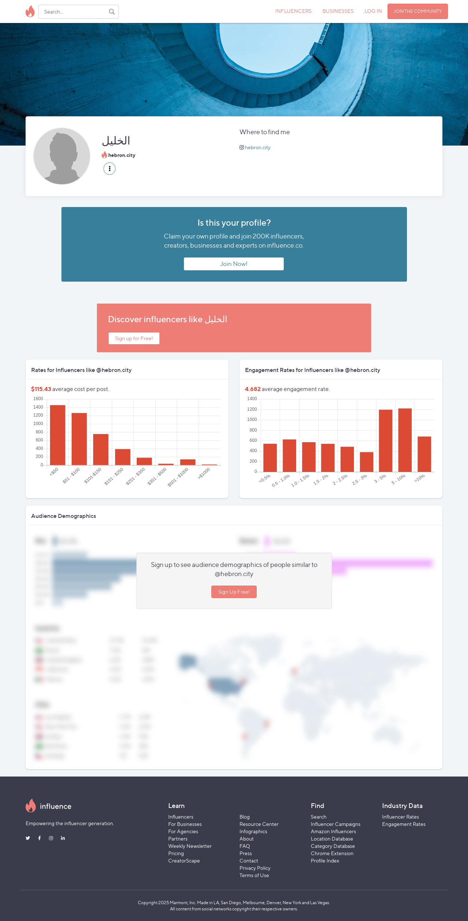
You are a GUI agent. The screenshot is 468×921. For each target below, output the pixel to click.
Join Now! (234, 263)
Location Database (332, 838)
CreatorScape (184, 860)
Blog (244, 816)
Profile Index (325, 860)
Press (245, 853)
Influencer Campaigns (336, 824)
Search (319, 816)
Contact (248, 860)
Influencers (180, 816)
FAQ (244, 846)
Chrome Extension (332, 853)
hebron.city (258, 147)
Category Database (333, 846)
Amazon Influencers (333, 831)
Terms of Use (254, 875)
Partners (178, 838)
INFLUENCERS (293, 11)
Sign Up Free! (234, 592)
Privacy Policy (255, 868)
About (246, 838)
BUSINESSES (338, 11)
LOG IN (373, 11)
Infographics (253, 831)
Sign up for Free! (134, 338)
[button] (109, 168)
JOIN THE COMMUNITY (417, 11)
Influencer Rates (400, 816)
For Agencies (183, 831)
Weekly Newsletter (190, 846)
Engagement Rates (404, 824)
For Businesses (185, 824)
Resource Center (259, 824)
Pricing (176, 853)
